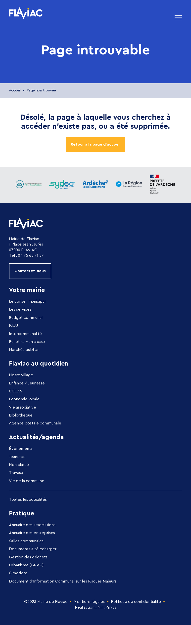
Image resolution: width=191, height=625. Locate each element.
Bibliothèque (21, 415)
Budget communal (26, 318)
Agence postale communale (35, 423)
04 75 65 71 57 (31, 255)
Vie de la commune (26, 481)
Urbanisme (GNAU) (26, 565)
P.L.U (13, 326)
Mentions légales (89, 602)
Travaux (16, 473)
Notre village (21, 375)
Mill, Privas (106, 607)
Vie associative (22, 407)
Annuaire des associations (32, 525)
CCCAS (15, 391)
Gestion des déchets (28, 557)
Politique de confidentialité (136, 602)
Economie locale (24, 399)
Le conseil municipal (27, 301)
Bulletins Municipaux (27, 342)
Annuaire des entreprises (32, 533)
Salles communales (26, 541)
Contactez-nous (30, 271)
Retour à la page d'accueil (95, 144)
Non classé (19, 465)
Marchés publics (24, 350)
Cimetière (18, 573)
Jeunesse (17, 457)
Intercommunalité (25, 334)
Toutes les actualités (28, 499)
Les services (20, 309)
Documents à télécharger (32, 549)
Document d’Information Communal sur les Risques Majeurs (62, 581)
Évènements (21, 449)
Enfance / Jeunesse (27, 383)
